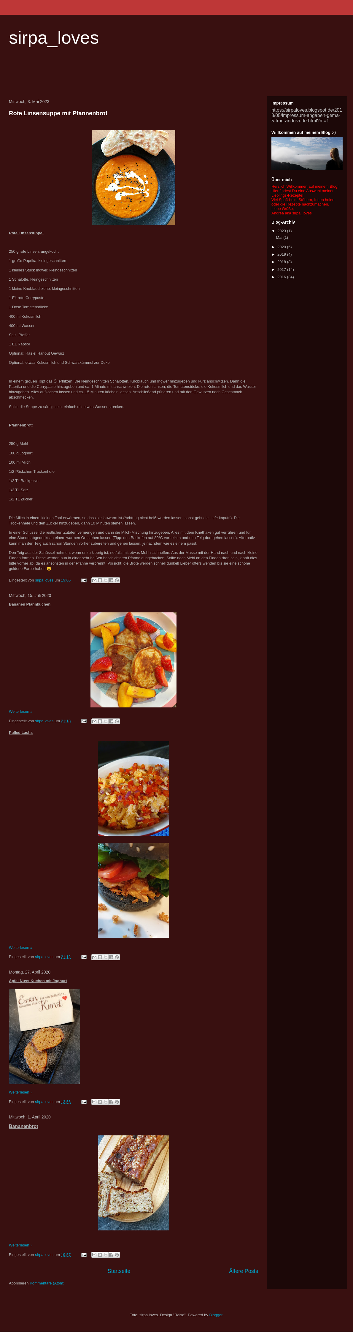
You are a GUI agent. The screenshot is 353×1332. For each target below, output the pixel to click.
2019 (282, 254)
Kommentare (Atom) (47, 1283)
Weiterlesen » (20, 711)
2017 (282, 269)
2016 (282, 277)
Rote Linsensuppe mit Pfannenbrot (58, 113)
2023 (282, 231)
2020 (282, 247)
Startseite (119, 1271)
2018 (282, 262)
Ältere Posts (243, 1271)
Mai (280, 237)
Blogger (215, 1315)
